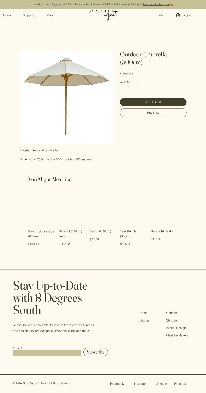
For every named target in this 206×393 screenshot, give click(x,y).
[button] (164, 15)
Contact (172, 313)
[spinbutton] (128, 88)
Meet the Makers (177, 335)
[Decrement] (123, 88)
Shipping (172, 320)
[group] (103, 218)
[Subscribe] (95, 352)
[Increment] (134, 88)
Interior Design (176, 328)
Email (16, 348)
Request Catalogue (156, 4)
